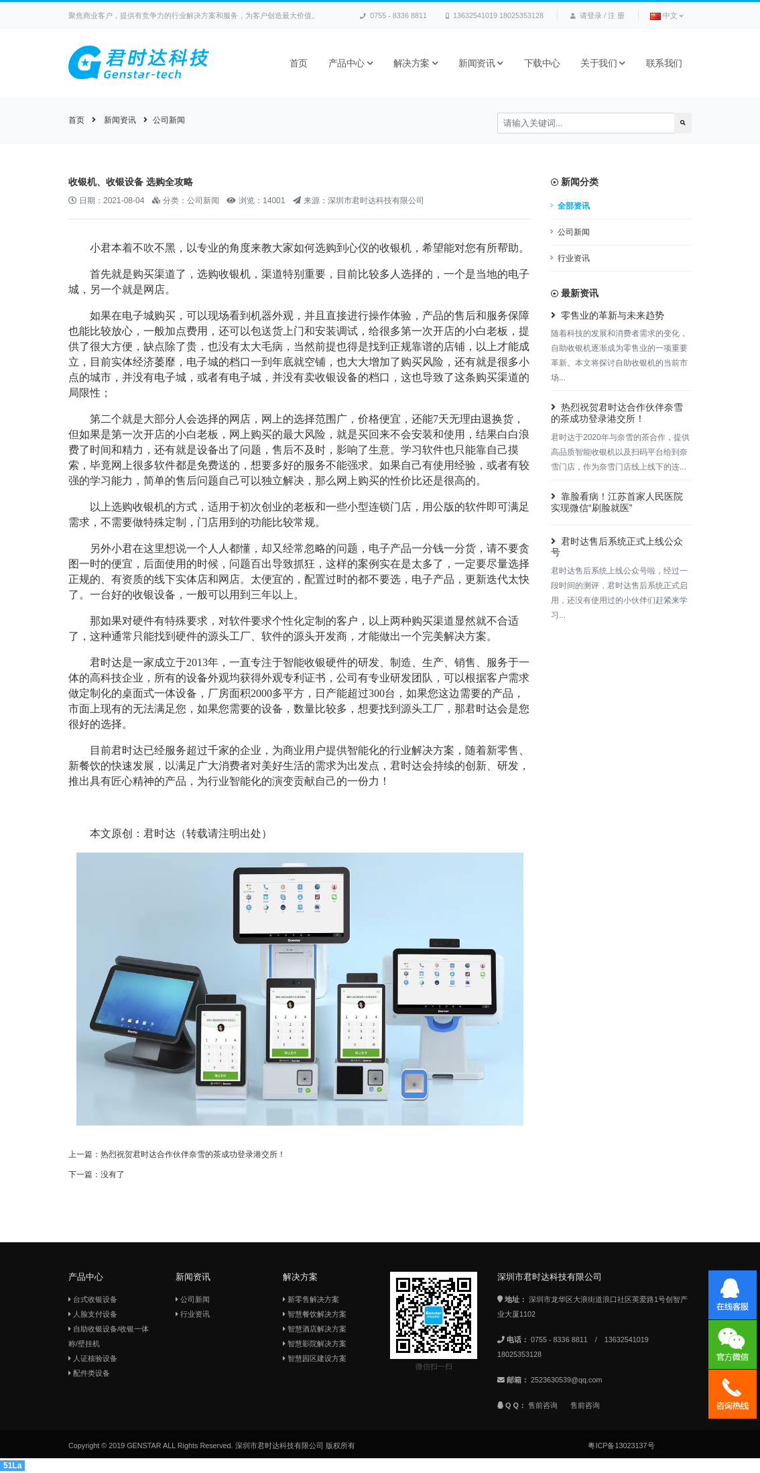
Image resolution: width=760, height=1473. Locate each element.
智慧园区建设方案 (314, 1358)
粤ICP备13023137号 (621, 1445)
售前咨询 (543, 1405)
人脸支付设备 (92, 1314)
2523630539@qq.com (566, 1380)
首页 (299, 63)
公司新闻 (169, 120)
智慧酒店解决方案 (314, 1329)
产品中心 (350, 63)
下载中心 (542, 63)
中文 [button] (666, 15)
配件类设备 (89, 1373)
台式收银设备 (92, 1299)
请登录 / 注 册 (597, 15)
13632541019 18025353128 (495, 15)
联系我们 (664, 63)
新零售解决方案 (311, 1299)
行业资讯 (574, 258)
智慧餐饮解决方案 (314, 1314)
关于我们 (602, 63)
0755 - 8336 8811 (393, 15)
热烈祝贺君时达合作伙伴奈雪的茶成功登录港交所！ (193, 1154)
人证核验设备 (92, 1358)
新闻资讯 (480, 63)
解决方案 (415, 63)
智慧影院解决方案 (314, 1344)
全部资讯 (574, 206)
